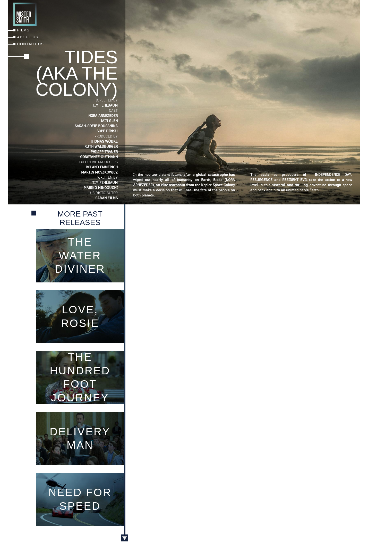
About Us (28, 37)
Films (23, 30)
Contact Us (30, 44)
